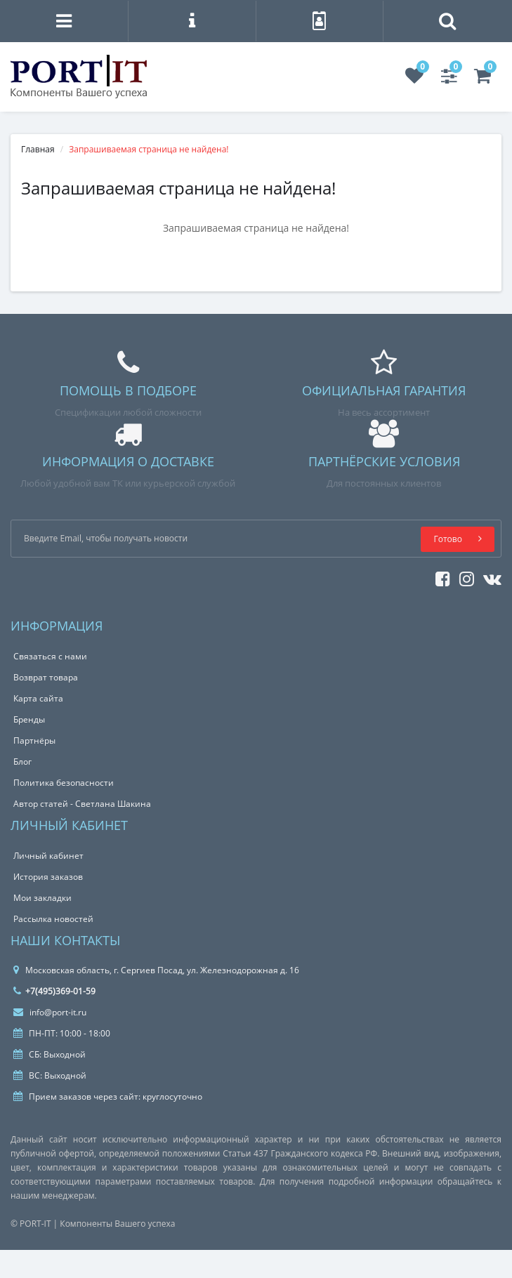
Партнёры (34, 740)
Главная (38, 149)
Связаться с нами (50, 656)
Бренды (29, 719)
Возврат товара (45, 677)
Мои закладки (42, 898)
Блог (22, 762)
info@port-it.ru (49, 1012)
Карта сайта (38, 698)
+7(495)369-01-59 (54, 991)
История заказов (48, 877)
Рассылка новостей (53, 919)
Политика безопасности (63, 783)
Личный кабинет (48, 856)
